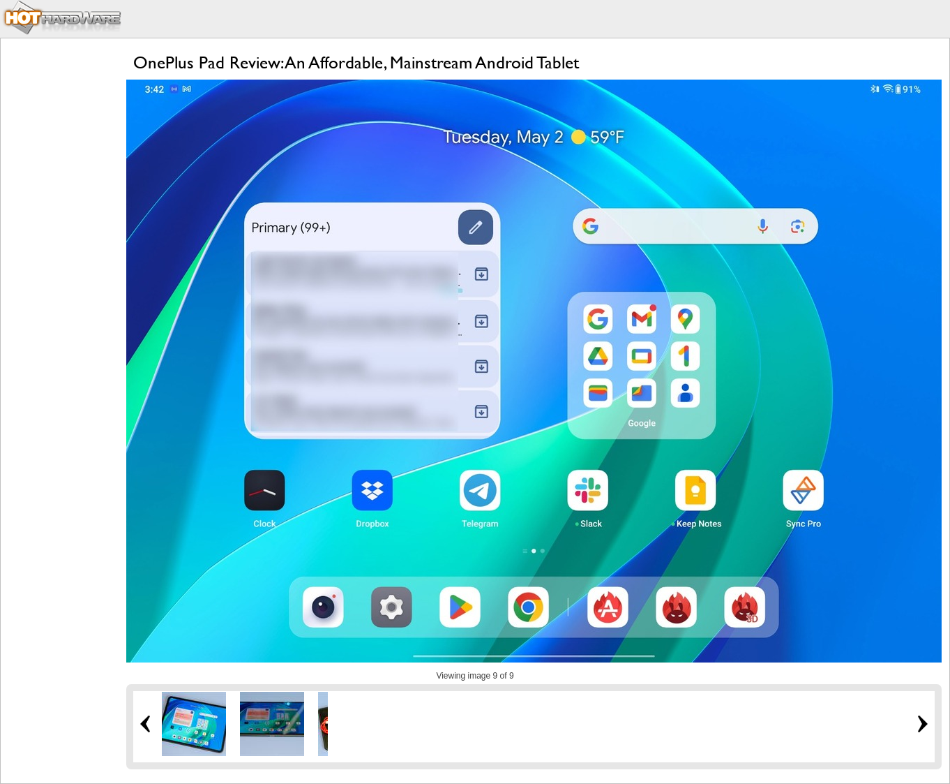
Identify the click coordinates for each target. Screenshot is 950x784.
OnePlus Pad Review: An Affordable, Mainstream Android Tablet (356, 62)
